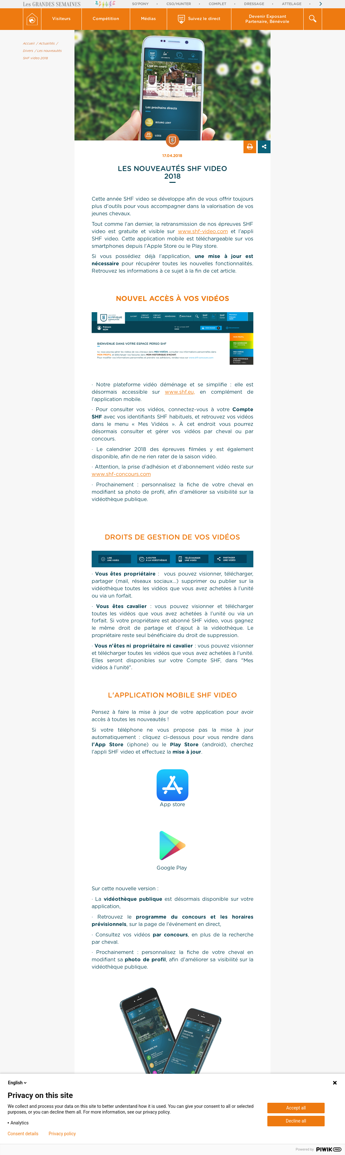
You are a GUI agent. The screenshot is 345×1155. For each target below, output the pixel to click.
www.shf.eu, (180, 392)
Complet (217, 4)
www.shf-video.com (203, 231)
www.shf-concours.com (121, 474)
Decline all (296, 1120)
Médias (148, 19)
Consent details (23, 1133)
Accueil (29, 43)
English (18, 1082)
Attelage (291, 4)
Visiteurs (61, 19)
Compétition (106, 19)
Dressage (254, 4)
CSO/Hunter (178, 4)
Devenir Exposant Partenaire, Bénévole (267, 19)
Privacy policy (62, 1133)
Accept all (296, 1107)
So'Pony (140, 4)
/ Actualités (45, 43)
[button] (61, 19)
